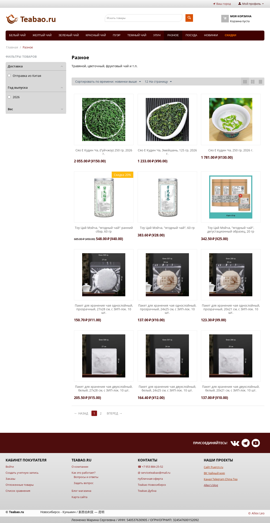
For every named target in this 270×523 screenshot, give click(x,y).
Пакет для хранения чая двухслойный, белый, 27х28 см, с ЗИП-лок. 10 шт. (103, 388)
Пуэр (116, 35)
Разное (173, 35)
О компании (80, 466)
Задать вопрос (83, 483)
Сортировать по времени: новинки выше (108, 81)
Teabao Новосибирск (152, 485)
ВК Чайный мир (214, 473)
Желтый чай (42, 35)
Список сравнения (18, 491)
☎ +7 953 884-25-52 (150, 466)
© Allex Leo (256, 513)
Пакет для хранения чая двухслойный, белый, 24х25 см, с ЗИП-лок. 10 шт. (167, 388)
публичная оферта (150, 479)
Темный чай (136, 35)
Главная (12, 47)
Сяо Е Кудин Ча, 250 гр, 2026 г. (230, 150)
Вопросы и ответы (86, 477)
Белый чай (17, 35)
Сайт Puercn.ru (213, 467)
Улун (156, 35)
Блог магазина (81, 491)
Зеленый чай (68, 35)
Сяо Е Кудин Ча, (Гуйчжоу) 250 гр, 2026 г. (103, 152)
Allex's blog (211, 485)
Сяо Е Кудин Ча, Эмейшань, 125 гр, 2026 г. (167, 152)
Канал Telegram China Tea (220, 479)
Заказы (10, 479)
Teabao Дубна (147, 491)
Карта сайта (79, 497)
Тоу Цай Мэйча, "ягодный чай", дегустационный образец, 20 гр (230, 229)
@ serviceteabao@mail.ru (154, 472)
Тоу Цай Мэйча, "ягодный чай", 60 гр (167, 228)
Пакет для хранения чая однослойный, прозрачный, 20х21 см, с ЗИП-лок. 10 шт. (231, 309)
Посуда (191, 35)
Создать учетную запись (22, 472)
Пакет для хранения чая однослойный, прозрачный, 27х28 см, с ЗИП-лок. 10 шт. (104, 309)
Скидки (230, 35)
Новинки (211, 35)
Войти (10, 466)
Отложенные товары (20, 485)
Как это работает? (84, 472)
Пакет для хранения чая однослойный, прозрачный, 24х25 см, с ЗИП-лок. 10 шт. (167, 309)
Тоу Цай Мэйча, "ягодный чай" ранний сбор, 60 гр (104, 229)
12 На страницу (158, 81)
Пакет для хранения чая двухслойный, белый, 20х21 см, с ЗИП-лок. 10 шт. (230, 388)
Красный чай (96, 35)
